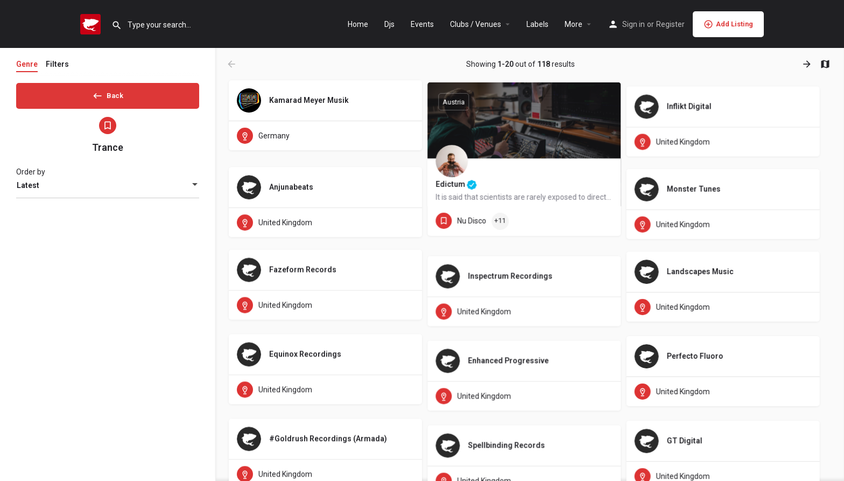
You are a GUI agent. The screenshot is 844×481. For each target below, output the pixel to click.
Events (422, 24)
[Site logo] (91, 23)
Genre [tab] (27, 64)
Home (358, 24)
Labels (537, 24)
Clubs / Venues (475, 24)
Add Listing (728, 24)
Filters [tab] (57, 64)
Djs (389, 24)
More (573, 24)
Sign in (633, 24)
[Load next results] (807, 64)
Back (107, 93)
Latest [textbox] (28, 189)
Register (670, 24)
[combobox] (107, 189)
